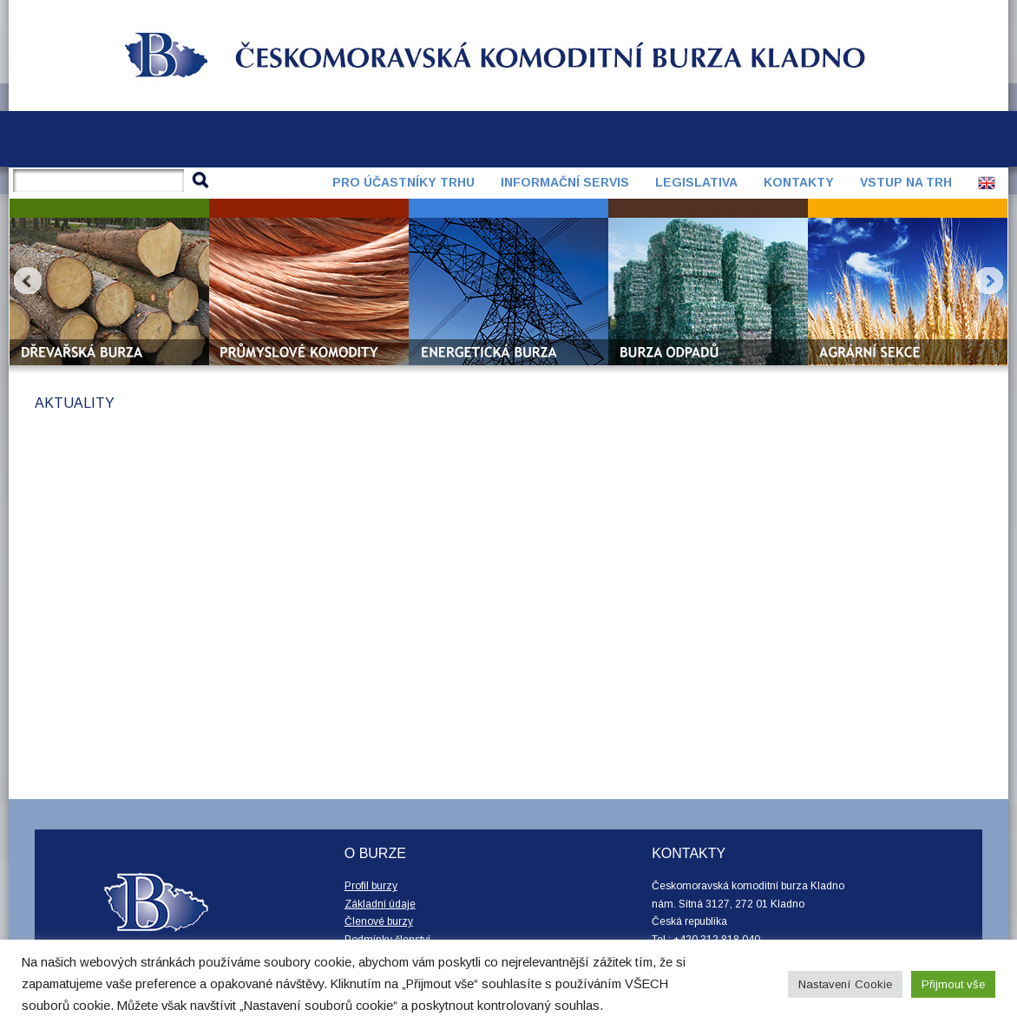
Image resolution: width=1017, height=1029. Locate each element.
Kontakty (799, 182)
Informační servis (565, 182)
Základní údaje (380, 904)
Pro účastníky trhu (403, 182)
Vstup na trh (906, 182)
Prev (28, 281)
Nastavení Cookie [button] (845, 984)
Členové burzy (378, 921)
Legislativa (696, 182)
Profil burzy (370, 886)
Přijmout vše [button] (953, 984)
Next (989, 281)
